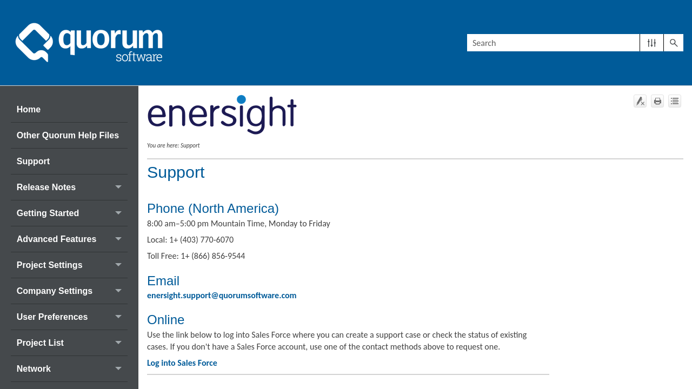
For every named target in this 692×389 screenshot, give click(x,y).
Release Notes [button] (72, 187)
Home (29, 109)
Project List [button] (72, 343)
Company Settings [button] (72, 291)
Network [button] (72, 368)
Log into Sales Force (182, 363)
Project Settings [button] (72, 265)
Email (163, 280)
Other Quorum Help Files (68, 135)
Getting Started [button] (72, 213)
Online (165, 319)
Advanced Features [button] (72, 239)
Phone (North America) (213, 208)
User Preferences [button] (72, 317)
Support (33, 161)
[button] (652, 42)
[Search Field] (575, 42)
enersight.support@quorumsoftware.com (222, 295)
